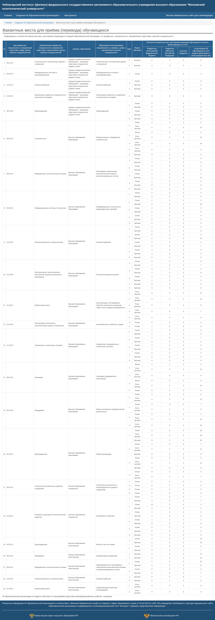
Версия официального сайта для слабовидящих (189, 15)
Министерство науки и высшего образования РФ (56, 616)
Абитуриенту (70, 15)
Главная (9, 15)
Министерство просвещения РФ (164, 616)
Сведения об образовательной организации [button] (38, 15)
